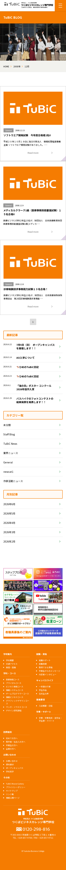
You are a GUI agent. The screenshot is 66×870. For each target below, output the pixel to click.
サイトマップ (12, 790)
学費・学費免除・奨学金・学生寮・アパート (50, 719)
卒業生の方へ (12, 745)
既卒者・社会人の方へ (15, 741)
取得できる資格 (45, 667)
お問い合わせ (12, 760)
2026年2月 (9, 541)
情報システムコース (14, 690)
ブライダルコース (13, 683)
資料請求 (10, 764)
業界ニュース (10, 453)
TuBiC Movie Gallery (15, 783)
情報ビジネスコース (14, 697)
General (8, 462)
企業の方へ (11, 748)
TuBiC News (10, 443)
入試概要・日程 (45, 705)
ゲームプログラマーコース (17, 693)
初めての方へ (12, 738)
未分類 (7, 425)
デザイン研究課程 (13, 710)
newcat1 (8, 471)
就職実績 (43, 663)
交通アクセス (11, 663)
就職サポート (45, 660)
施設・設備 (11, 667)
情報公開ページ (13, 797)
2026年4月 (9, 523)
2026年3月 (9, 532)
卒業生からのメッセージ (49, 670)
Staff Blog (9, 434)
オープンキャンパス (14, 768)
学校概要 (10, 660)
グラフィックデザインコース (17, 702)
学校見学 (10, 771)
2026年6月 (9, 504)
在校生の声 (44, 693)
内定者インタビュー (47, 674)
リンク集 (10, 794)
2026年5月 (9, 513)
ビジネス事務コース (14, 686)
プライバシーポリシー (15, 787)
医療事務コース (12, 679)
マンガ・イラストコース (16, 707)
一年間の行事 (45, 686)
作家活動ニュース (13, 481)
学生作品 (43, 690)
